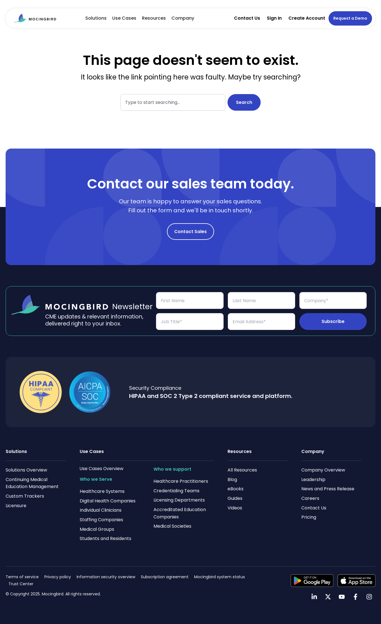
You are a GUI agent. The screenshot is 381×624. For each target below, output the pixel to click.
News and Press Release (327, 489)
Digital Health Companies (108, 501)
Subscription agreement (165, 577)
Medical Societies (172, 526)
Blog (232, 479)
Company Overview (323, 470)
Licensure (16, 505)
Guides (235, 498)
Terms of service (22, 577)
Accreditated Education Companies (179, 513)
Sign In (274, 18)
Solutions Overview (26, 470)
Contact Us (247, 18)
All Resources (242, 470)
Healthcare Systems (102, 491)
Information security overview (106, 577)
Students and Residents (105, 538)
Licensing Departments (179, 500)
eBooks (236, 489)
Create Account (306, 18)
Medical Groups (97, 529)
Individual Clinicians (100, 510)
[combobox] (172, 102)
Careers (310, 498)
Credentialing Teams (176, 491)
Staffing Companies (101, 519)
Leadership (313, 479)
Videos (235, 508)
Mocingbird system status (219, 577)
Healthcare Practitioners (180, 481)
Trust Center (20, 584)
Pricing (308, 517)
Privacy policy (57, 577)
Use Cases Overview (102, 468)
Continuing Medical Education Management (32, 483)
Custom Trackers (25, 496)
